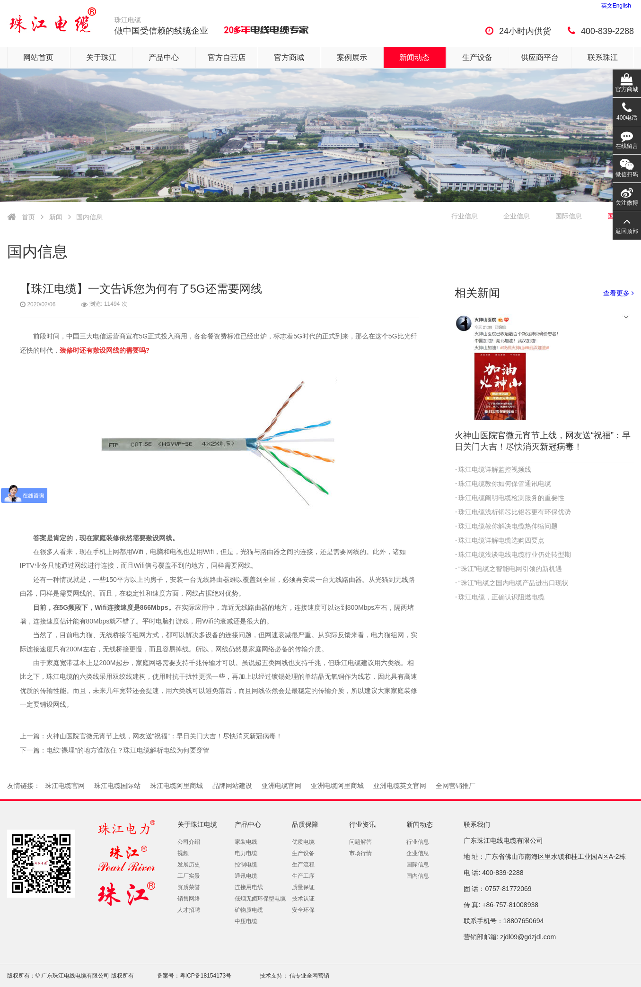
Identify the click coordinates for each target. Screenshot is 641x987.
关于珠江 (101, 57)
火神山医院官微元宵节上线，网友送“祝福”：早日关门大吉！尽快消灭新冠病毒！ (164, 736)
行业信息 (464, 216)
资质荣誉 (188, 887)
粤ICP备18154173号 (205, 975)
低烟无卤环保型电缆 (260, 898)
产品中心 (164, 57)
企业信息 (516, 216)
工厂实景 (188, 876)
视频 (183, 853)
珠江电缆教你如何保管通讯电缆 (504, 483)
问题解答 (360, 842)
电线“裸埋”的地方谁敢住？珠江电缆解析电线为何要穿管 (128, 750)
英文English (616, 5)
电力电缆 (246, 853)
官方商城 (289, 57)
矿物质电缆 (249, 910)
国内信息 (89, 217)
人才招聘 (188, 910)
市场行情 (360, 853)
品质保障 (305, 824)
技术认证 (303, 898)
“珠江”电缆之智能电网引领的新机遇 (510, 568)
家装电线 (246, 842)
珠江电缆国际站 (117, 785)
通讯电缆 (246, 876)
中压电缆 (246, 921)
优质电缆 (303, 842)
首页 (28, 217)
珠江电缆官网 (65, 785)
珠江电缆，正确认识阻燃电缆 (501, 597)
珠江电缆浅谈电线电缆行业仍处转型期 (514, 554)
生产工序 (303, 876)
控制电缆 (246, 864)
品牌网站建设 (232, 785)
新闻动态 (414, 57)
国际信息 (417, 864)
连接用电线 (249, 887)
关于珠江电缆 (197, 824)
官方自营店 (227, 57)
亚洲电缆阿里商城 (337, 785)
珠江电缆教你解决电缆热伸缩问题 (508, 526)
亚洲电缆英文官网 (399, 785)
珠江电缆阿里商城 (176, 785)
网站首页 (38, 57)
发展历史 (188, 864)
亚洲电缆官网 (281, 785)
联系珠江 (603, 57)
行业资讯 (362, 824)
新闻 (55, 217)
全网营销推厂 (455, 785)
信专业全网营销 (308, 975)
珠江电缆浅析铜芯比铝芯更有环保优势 (514, 512)
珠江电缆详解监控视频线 (494, 469)
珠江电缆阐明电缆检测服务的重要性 (511, 498)
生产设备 (477, 57)
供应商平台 (540, 57)
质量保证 (303, 887)
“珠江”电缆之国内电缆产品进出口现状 (513, 583)
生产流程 (303, 864)
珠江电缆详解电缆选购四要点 (501, 540)
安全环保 (303, 910)
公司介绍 (188, 842)
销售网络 (188, 898)
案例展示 (352, 57)
